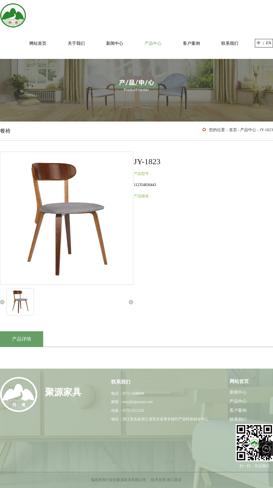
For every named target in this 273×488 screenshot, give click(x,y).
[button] (2, 302)
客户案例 (191, 43)
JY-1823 (266, 130)
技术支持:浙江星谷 (166, 480)
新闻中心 (114, 43)
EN (268, 43)
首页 (233, 130)
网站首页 (37, 43)
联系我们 (229, 43)
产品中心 (153, 43)
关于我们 (76, 43)
